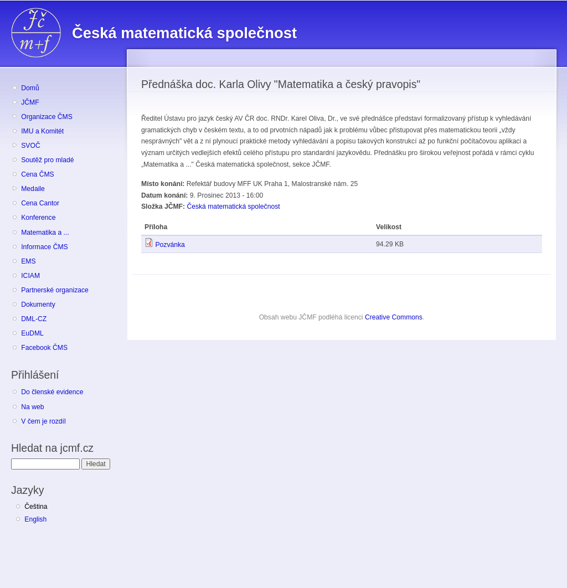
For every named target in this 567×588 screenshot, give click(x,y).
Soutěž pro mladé (47, 160)
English (35, 519)
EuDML (32, 333)
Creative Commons (393, 317)
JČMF (30, 102)
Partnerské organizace (55, 290)
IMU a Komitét (42, 131)
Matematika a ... (45, 232)
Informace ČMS (44, 247)
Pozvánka (169, 245)
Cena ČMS (37, 174)
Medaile (33, 189)
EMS (28, 261)
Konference (38, 217)
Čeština (35, 506)
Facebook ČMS (44, 348)
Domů (30, 88)
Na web (32, 407)
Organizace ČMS (47, 117)
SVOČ (30, 145)
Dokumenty (38, 304)
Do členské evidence (52, 392)
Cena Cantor (40, 203)
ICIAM (30, 276)
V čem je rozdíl (43, 421)
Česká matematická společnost (233, 206)
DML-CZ (34, 319)
